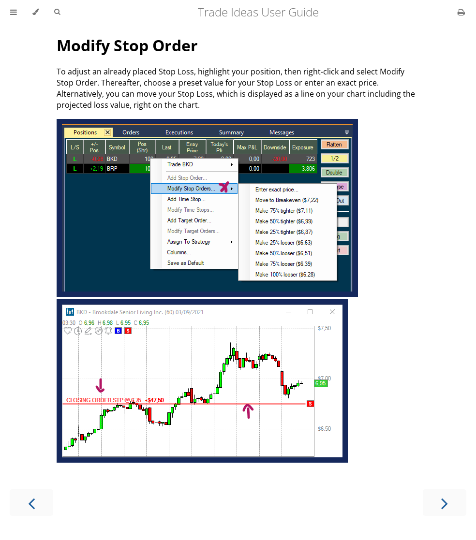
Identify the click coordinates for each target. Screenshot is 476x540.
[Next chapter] (444, 502)
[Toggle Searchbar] (57, 12)
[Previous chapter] (31, 502)
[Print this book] (461, 12)
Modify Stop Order (127, 45)
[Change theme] (35, 12)
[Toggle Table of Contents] (13, 12)
